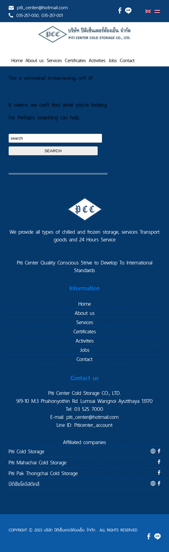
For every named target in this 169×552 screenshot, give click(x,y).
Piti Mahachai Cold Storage (37, 462)
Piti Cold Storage (26, 451)
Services (54, 60)
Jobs (112, 60)
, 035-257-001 (51, 15)
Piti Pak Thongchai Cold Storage (43, 473)
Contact (127, 60)
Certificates (75, 60)
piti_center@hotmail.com (42, 7)
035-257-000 (27, 15)
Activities (97, 60)
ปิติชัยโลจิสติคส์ (24, 483)
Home (17, 60)
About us (35, 60)
